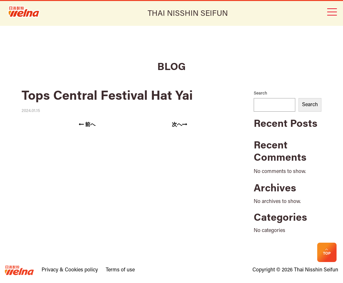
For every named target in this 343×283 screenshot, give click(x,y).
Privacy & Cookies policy (70, 270)
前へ (87, 124)
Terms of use (120, 270)
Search (260, 93)
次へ (179, 124)
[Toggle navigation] (332, 11)
